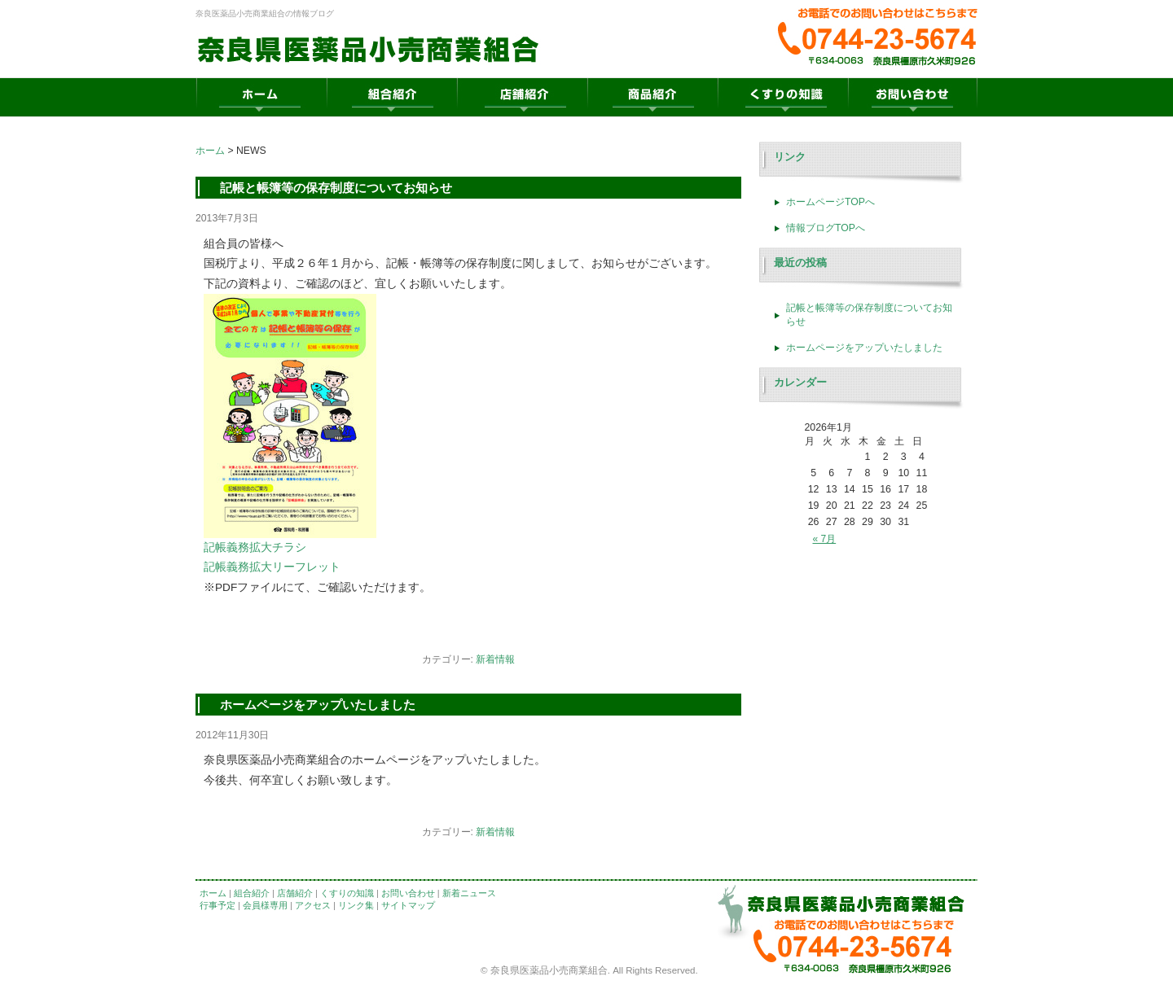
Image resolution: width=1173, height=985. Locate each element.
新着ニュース (469, 893)
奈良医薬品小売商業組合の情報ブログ (265, 13)
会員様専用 (265, 905)
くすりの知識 (347, 893)
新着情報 (495, 659)
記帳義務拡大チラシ (255, 547)
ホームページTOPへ (830, 202)
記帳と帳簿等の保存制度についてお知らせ (336, 188)
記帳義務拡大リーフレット (272, 567)
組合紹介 (252, 893)
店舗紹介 (295, 893)
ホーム (210, 150)
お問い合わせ (408, 893)
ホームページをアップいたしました (317, 704)
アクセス (313, 905)
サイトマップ (408, 905)
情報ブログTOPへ (825, 228)
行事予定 (217, 905)
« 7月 (825, 539)
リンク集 (356, 905)
